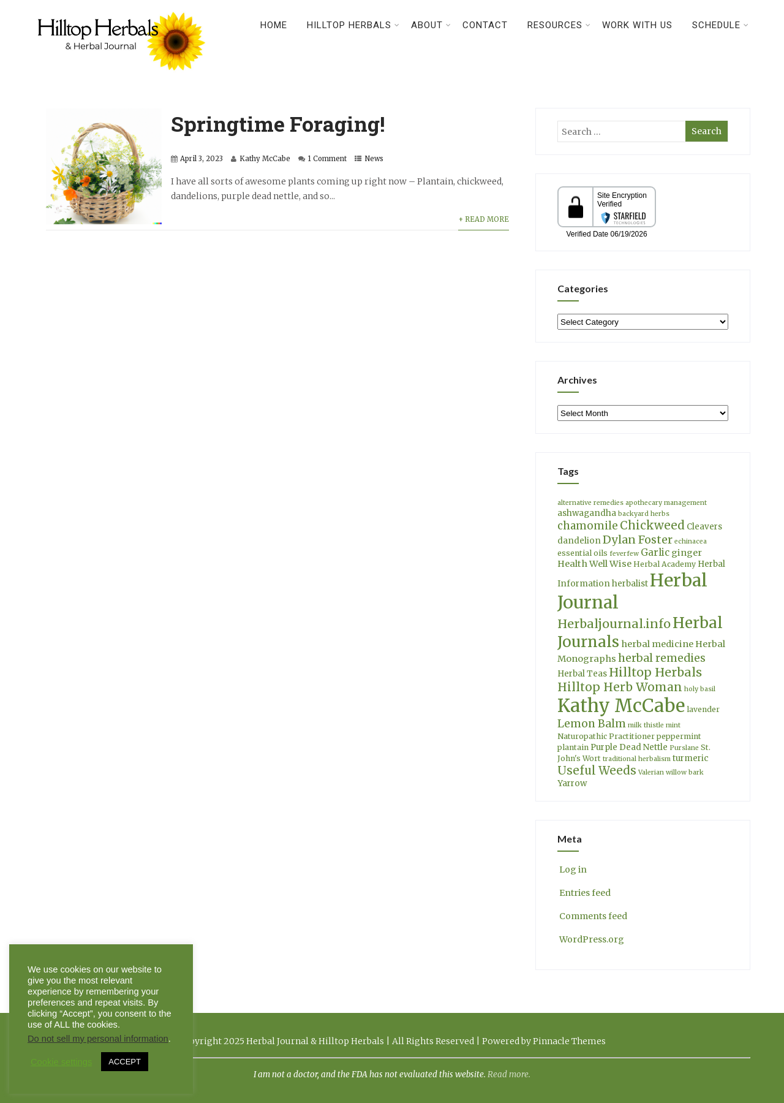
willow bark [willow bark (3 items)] (685, 772)
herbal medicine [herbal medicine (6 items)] (657, 644)
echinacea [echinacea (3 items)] (690, 541)
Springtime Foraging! (278, 123)
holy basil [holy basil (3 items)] (699, 689)
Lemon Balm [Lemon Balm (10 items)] (591, 723)
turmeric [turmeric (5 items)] (691, 758)
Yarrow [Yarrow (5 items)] (572, 783)
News (373, 158)
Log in (572, 869)
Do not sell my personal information (98, 1039)
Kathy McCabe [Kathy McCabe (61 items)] (621, 705)
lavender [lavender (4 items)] (703, 709)
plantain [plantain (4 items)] (573, 747)
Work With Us (637, 25)
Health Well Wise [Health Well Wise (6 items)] (594, 563)
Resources (559, 25)
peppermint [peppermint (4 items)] (679, 736)
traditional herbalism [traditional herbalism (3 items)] (637, 759)
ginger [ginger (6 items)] (686, 552)
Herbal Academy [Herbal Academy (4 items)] (664, 564)
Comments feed (592, 916)
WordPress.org (590, 939)
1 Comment (327, 158)
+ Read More (483, 219)
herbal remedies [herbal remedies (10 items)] (662, 658)
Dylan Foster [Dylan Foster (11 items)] (638, 540)
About (431, 25)
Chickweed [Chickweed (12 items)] (652, 525)
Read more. (509, 1074)
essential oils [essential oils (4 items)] (582, 553)
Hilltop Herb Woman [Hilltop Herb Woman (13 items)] (619, 687)
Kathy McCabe (264, 158)
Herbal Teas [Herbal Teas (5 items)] (582, 674)
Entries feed (584, 892)
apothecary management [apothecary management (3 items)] (666, 503)
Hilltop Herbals (353, 25)
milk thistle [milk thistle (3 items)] (646, 725)
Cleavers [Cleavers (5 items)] (704, 526)
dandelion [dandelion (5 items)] (579, 541)
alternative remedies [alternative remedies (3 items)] (590, 503)
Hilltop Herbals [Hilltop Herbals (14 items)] (655, 672)
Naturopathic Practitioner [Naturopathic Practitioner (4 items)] (606, 736)
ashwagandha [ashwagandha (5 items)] (586, 513)
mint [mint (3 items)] (673, 725)
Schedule (720, 25)
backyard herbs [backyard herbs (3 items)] (643, 514)
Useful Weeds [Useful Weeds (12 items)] (596, 771)
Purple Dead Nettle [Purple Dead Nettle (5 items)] (629, 747)
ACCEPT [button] (124, 1061)
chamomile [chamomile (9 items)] (587, 526)
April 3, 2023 (201, 158)
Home (273, 25)
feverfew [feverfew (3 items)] (624, 554)
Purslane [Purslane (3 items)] (684, 748)
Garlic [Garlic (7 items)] (655, 552)
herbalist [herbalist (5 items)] (630, 583)
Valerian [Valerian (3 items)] (651, 772)
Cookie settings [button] (61, 1062)
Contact (485, 25)
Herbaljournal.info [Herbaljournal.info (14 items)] (614, 623)
